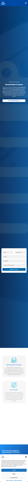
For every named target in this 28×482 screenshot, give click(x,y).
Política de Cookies (9, 480)
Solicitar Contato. (14, 269)
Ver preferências (14, 477)
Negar (14, 474)
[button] (26, 457)
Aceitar (14, 470)
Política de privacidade (18, 480)
